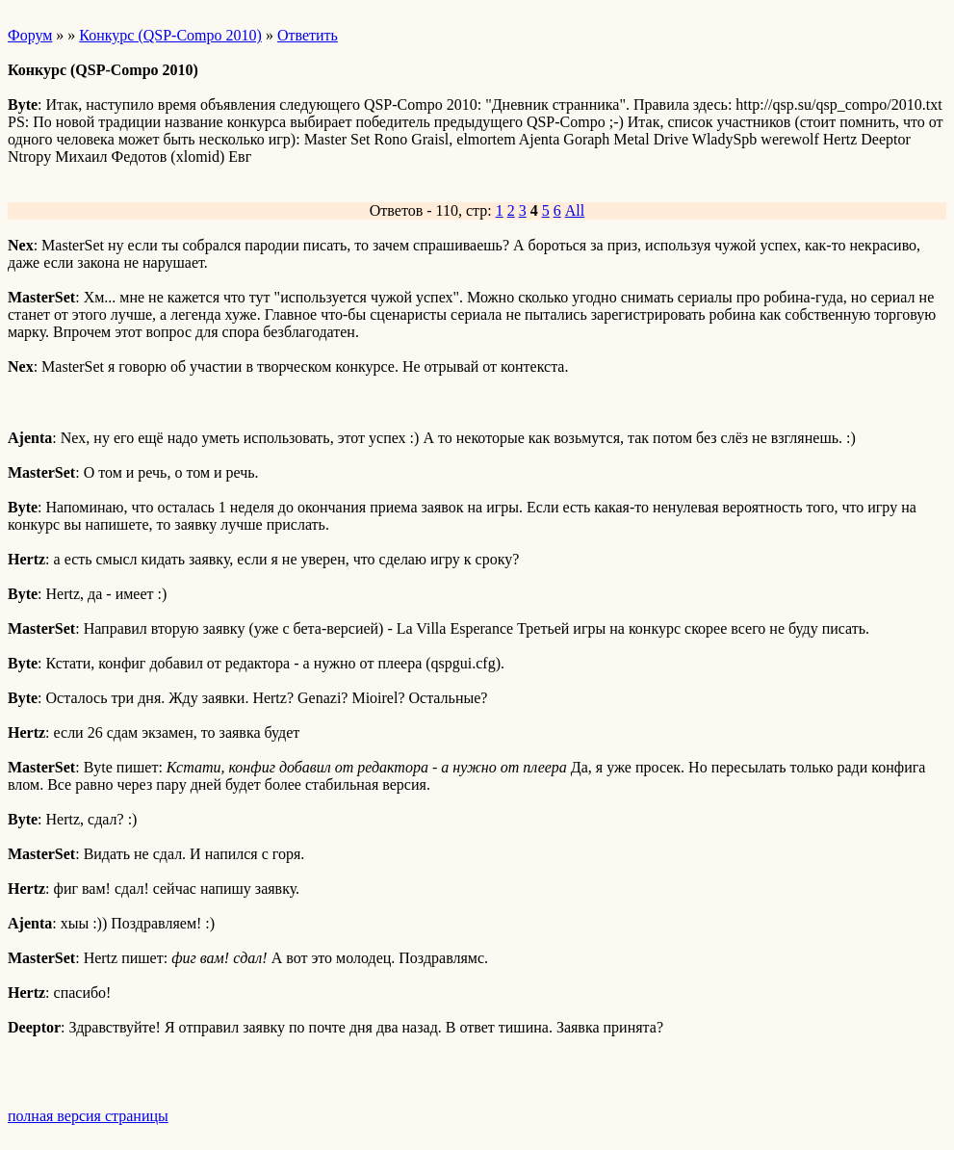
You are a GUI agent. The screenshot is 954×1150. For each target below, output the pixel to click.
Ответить (307, 35)
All (574, 210)
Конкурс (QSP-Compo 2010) (170, 35)
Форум (30, 35)
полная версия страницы (88, 1116)
